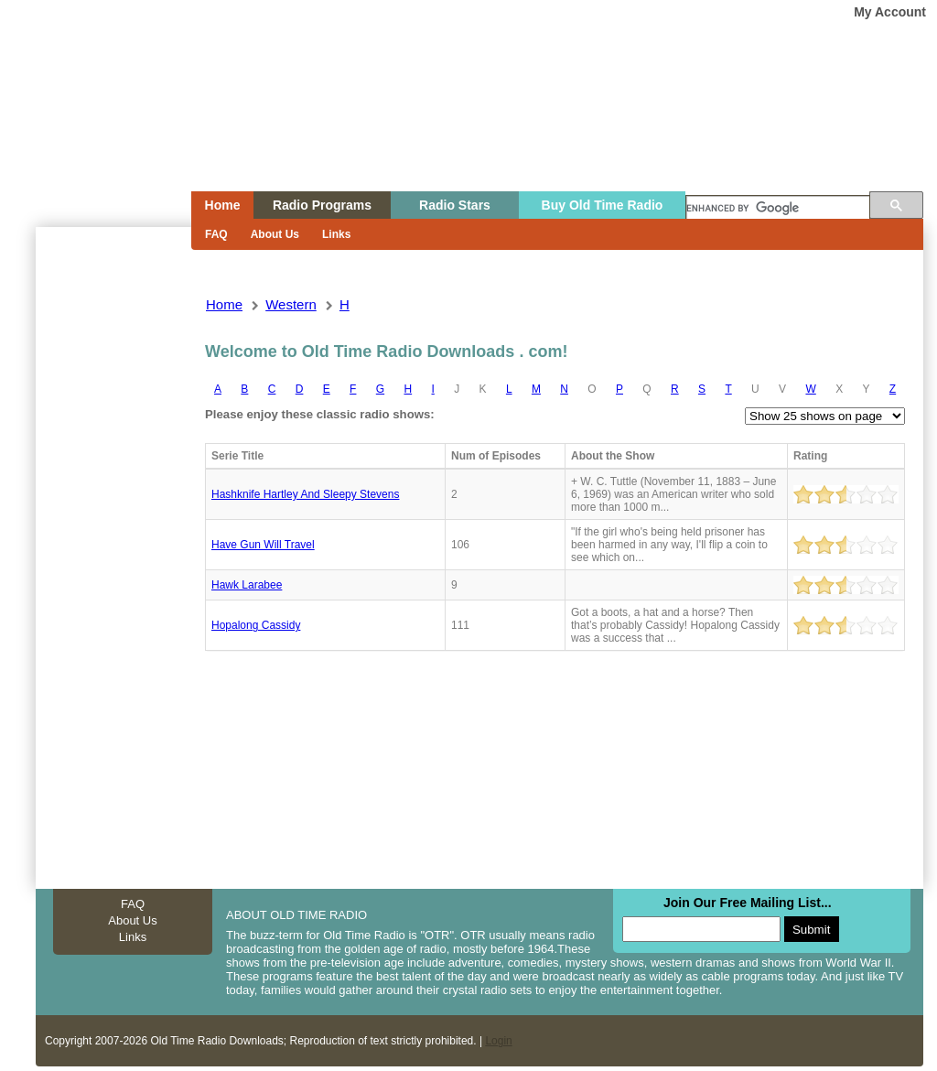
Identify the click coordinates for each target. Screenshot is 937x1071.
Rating (810, 455)
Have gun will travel (263, 544)
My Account (890, 12)
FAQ (216, 234)
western (291, 304)
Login (498, 1040)
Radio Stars (454, 205)
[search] (777, 208)
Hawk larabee (246, 585)
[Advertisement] (112, 556)
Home (101, 131)
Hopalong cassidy (255, 625)
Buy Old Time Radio (602, 205)
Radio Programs (322, 205)
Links (336, 234)
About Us (275, 234)
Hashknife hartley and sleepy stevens (305, 494)
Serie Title (237, 455)
